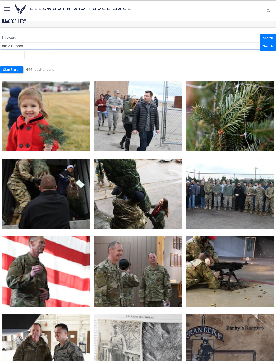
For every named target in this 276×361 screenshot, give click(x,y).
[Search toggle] (269, 9)
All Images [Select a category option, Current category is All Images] (12, 52)
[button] (6, 9)
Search (267, 38)
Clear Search (13, 67)
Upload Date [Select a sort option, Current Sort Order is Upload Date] (43, 52)
